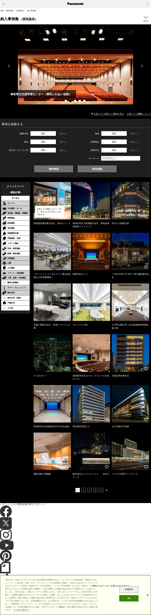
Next (142, 66)
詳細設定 (129, 589)
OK (129, 598)
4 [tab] (80, 101)
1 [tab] (66, 101)
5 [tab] (84, 101)
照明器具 (20, 10)
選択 (43, 133)
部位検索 (97, 169)
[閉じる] (147, 595)
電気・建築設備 (6, 10)
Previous (9, 66)
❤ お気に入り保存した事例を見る (107, 113)
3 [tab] (75, 101)
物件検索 (54, 169)
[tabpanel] (75, 65)
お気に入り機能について (139, 113)
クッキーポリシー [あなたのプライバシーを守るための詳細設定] (22, 610)
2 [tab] (70, 101)
